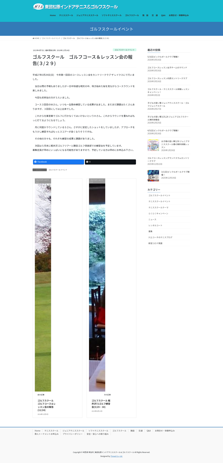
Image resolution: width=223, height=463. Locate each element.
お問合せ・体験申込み (165, 430)
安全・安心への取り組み (98, 433)
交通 (141, 430)
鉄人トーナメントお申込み (47, 433)
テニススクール (51, 430)
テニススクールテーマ (158, 207)
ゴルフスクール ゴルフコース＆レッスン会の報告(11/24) (47, 405)
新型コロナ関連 (155, 243)
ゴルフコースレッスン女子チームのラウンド (167, 67)
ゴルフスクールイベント (124, 49)
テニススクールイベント (159, 201)
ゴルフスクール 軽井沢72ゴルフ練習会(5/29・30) (101, 404)
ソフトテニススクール (98, 430)
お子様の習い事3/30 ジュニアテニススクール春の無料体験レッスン (175, 144)
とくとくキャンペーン (158, 213)
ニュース (152, 219)
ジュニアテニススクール (73, 430)
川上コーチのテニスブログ (160, 237)
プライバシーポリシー (73, 433)
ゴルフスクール (119, 430)
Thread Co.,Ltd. (117, 456)
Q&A (149, 430)
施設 (132, 430)
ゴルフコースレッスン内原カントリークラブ (167, 78)
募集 (150, 231)
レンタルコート (155, 225)
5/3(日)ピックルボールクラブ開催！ (163, 56)
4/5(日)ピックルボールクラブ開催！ (163, 130)
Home (37, 430)
